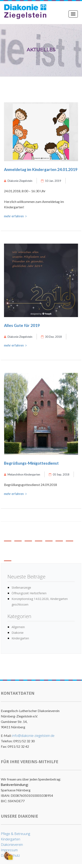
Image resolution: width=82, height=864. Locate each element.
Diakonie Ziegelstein (18, 180)
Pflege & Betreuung (15, 833)
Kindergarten (20, 638)
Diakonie (18, 633)
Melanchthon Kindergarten (22, 474)
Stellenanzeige (21, 587)
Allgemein (18, 627)
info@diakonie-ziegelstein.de (33, 735)
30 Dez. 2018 (51, 336)
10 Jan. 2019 (51, 180)
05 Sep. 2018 (59, 474)
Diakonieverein (12, 844)
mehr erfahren (15, 216)
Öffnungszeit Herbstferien (29, 593)
